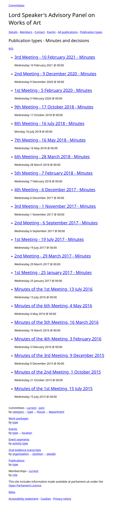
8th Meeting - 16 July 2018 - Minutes (49, 123)
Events (51, 32)
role (14, 475)
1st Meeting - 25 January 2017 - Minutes (53, 272)
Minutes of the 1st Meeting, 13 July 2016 (53, 289)
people (51, 454)
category (18, 412)
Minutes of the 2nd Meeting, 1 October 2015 (57, 372)
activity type (20, 443)
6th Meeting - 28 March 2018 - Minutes (52, 156)
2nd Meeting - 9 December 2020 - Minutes (55, 73)
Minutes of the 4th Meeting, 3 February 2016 (58, 339)
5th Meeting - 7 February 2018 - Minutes (53, 173)
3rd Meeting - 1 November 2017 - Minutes (55, 206)
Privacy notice (62, 499)
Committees (16, 5)
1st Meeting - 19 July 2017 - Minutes (49, 239)
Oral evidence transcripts (25, 450)
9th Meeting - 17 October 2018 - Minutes (53, 107)
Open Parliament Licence (25, 485)
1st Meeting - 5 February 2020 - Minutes (53, 90)
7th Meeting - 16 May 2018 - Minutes (50, 140)
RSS (11, 49)
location (27, 433)
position (38, 454)
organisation (20, 454)
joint (41, 408)
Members (26, 32)
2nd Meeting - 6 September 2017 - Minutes (56, 222)
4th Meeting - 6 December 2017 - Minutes (54, 189)
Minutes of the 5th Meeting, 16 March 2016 (56, 322)
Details (13, 32)
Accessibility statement (23, 499)
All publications (68, 32)
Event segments (19, 439)
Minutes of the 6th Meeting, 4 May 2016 (53, 305)
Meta (12, 492)
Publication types (91, 32)
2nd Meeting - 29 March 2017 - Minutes (52, 256)
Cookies (46, 499)
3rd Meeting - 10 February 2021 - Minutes (54, 57)
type (30, 412)
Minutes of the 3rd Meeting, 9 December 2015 (59, 355)
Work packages (18, 418)
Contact (40, 32)
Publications (17, 460)
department (56, 412)
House (41, 412)
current (31, 408)
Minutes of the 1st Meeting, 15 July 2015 (53, 388)
